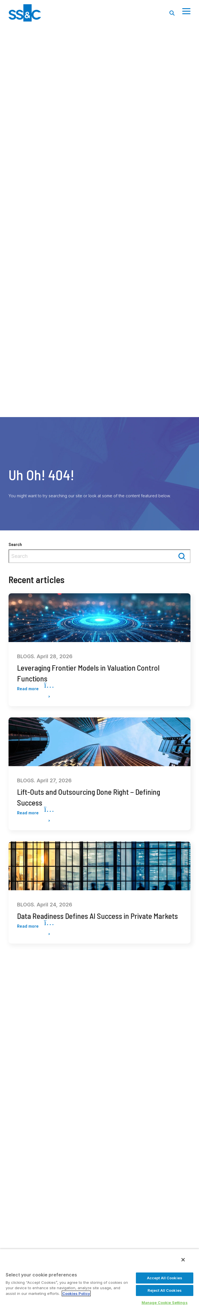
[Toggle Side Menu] (186, 10)
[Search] (172, 13)
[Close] (183, 1259)
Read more (35, 689)
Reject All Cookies (165, 1290)
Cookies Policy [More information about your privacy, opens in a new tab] (76, 1293)
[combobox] (99, 556)
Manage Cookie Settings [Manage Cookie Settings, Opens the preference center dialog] (165, 1302)
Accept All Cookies (164, 1278)
